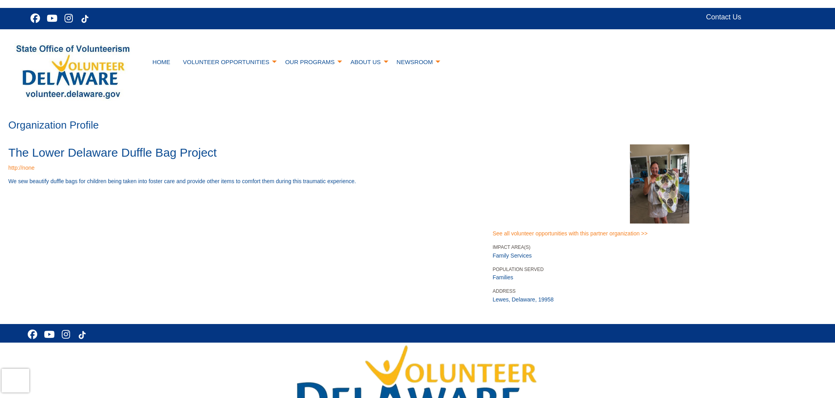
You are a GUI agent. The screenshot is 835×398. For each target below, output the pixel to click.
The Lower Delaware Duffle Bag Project (112, 152)
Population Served (518, 269)
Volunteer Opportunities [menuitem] (226, 62)
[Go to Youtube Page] (50, 18)
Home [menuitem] (161, 62)
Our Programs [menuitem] (310, 62)
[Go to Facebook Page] (34, 18)
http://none (21, 168)
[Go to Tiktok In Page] (84, 19)
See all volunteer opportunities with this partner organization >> (570, 233)
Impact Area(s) (512, 247)
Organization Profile (53, 125)
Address (504, 291)
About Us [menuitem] (365, 62)
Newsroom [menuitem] (415, 62)
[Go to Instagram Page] (67, 18)
